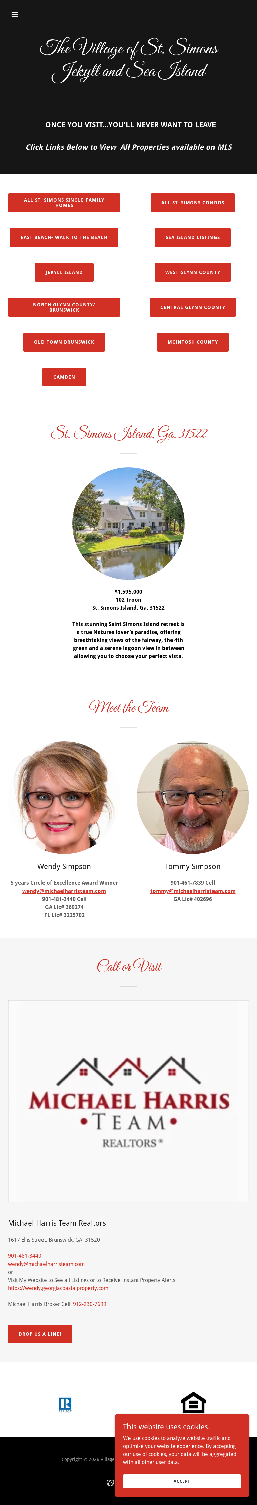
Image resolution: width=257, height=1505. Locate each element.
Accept (182, 1481)
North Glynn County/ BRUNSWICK (64, 307)
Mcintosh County (193, 342)
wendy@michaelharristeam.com (64, 891)
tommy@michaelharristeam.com (193, 891)
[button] (35, 14)
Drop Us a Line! (40, 1334)
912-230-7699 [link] (89, 1304)
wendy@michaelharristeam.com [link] (46, 1264)
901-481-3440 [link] (24, 1256)
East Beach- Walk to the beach (64, 237)
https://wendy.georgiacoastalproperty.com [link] (58, 1288)
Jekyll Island (64, 272)
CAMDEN (64, 377)
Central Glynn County (192, 307)
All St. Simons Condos (193, 202)
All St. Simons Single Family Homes (64, 202)
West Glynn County (193, 272)
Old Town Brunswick (64, 342)
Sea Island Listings (193, 237)
